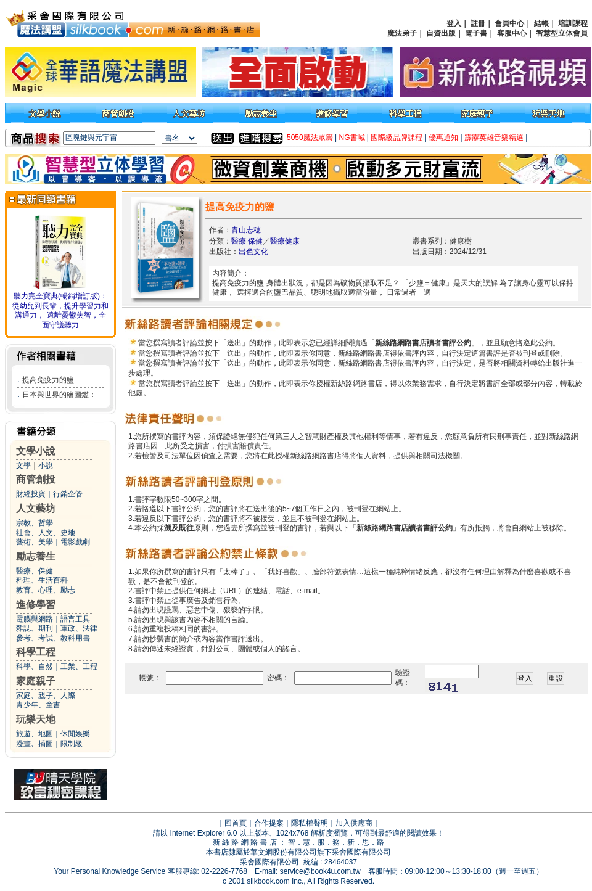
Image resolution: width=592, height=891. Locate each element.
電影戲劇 (75, 542)
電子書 (476, 33)
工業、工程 (78, 666)
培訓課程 (573, 23)
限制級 (71, 743)
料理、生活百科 (42, 580)
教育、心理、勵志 (45, 590)
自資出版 (441, 33)
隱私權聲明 (309, 823)
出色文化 (253, 251)
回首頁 (235, 823)
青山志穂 (246, 230)
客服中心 (512, 33)
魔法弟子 (402, 33)
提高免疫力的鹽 (48, 380)
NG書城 (352, 137)
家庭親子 (36, 681)
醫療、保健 (34, 571)
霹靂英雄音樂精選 (494, 137)
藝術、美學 (34, 542)
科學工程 (36, 652)
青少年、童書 (38, 704)
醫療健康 (285, 241)
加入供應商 (353, 823)
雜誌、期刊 (34, 628)
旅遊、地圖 (34, 733)
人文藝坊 (36, 508)
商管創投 (36, 479)
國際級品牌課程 (396, 137)
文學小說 (36, 451)
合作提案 (269, 823)
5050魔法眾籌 (310, 137)
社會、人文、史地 (45, 532)
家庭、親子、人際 (45, 695)
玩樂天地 (36, 719)
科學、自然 (34, 666)
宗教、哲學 (34, 523)
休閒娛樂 (75, 733)
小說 (45, 465)
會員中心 (509, 23)
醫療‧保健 (247, 241)
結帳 (541, 23)
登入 (453, 23)
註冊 (478, 23)
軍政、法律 (78, 628)
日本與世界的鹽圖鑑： (59, 394)
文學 (23, 465)
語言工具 (75, 619)
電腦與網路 (34, 619)
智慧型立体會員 (562, 33)
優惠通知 (443, 137)
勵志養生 (36, 556)
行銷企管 (68, 494)
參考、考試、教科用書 (53, 638)
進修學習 (36, 604)
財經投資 (31, 494)
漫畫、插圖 (34, 743)
